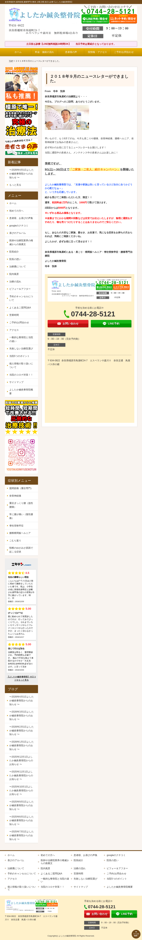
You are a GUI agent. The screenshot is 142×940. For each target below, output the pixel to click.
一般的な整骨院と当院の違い (21, 339)
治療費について (17, 266)
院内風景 (14, 274)
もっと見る (15, 185)
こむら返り (15, 540)
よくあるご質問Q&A (20, 307)
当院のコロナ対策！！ (21, 374)
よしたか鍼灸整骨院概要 (21, 391)
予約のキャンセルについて (21, 298)
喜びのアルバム (17, 233)
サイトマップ (16, 382)
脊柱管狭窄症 (16, 525)
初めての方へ (16, 210)
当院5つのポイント (19, 356)
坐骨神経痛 (15, 496)
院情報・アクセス (97, 52)
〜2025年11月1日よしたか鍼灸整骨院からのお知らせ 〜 (21, 775)
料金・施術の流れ (44, 52)
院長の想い (15, 259)
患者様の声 (71, 52)
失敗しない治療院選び (21, 348)
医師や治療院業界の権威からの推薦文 (21, 242)
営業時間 (14, 315)
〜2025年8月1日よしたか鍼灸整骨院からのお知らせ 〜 (21, 820)
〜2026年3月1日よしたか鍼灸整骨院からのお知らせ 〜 (21, 715)
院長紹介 (14, 251)
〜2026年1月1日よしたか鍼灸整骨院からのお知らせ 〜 (21, 746)
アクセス (14, 330)
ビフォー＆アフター (20, 289)
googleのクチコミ (18, 225)
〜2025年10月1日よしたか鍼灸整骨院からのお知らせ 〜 (21, 790)
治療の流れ (15, 281)
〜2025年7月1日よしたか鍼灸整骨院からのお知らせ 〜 (21, 835)
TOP (11, 61)
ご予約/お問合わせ (124, 52)
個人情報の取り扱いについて (21, 365)
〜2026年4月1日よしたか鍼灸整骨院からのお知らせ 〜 (21, 174)
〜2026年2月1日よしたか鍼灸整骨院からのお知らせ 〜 (21, 731)
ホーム (18, 52)
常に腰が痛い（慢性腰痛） (21, 516)
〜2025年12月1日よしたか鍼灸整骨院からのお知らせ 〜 (21, 761)
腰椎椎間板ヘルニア (20, 533)
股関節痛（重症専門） (21, 488)
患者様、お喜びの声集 (21, 218)
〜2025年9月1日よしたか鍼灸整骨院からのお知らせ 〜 (21, 805)
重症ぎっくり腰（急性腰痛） (21, 505)
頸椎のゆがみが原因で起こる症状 (21, 550)
